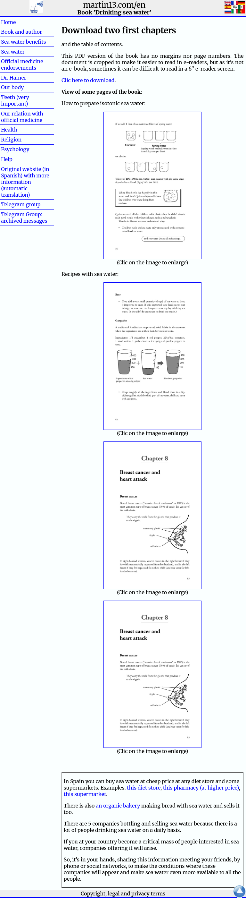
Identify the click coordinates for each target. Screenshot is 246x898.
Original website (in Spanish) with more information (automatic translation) (25, 182)
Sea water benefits (23, 41)
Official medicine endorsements (22, 64)
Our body (12, 87)
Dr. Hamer (13, 77)
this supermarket (85, 794)
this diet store (143, 787)
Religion (11, 139)
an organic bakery (118, 805)
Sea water (13, 51)
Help (17, 159)
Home (19, 22)
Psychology (15, 149)
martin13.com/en (114, 5)
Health (19, 129)
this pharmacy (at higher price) (201, 787)
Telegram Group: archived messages (24, 217)
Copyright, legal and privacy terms (123, 893)
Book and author (21, 32)
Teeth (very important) (15, 100)
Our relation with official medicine (22, 116)
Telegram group (20, 204)
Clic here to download (88, 80)
